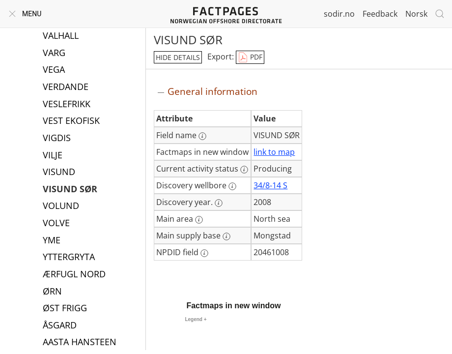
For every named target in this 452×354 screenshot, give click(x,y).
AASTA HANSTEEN (79, 343)
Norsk (416, 13)
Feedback (380, 13)
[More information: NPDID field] (204, 253)
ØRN (52, 292)
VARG (54, 53)
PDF (250, 57)
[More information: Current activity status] (244, 170)
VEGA (54, 70)
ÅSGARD (60, 326)
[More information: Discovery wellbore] (232, 186)
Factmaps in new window (233, 305)
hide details (178, 57)
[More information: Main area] (199, 220)
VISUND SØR (70, 190)
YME (51, 241)
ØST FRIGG (65, 309)
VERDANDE (65, 87)
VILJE (52, 156)
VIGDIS (57, 139)
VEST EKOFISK (71, 121)
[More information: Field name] (202, 136)
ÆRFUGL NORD (74, 275)
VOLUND (61, 206)
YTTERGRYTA (69, 258)
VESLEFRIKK (66, 105)
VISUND (59, 172)
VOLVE (56, 224)
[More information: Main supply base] (226, 236)
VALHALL (61, 36)
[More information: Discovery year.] (219, 203)
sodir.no (339, 13)
